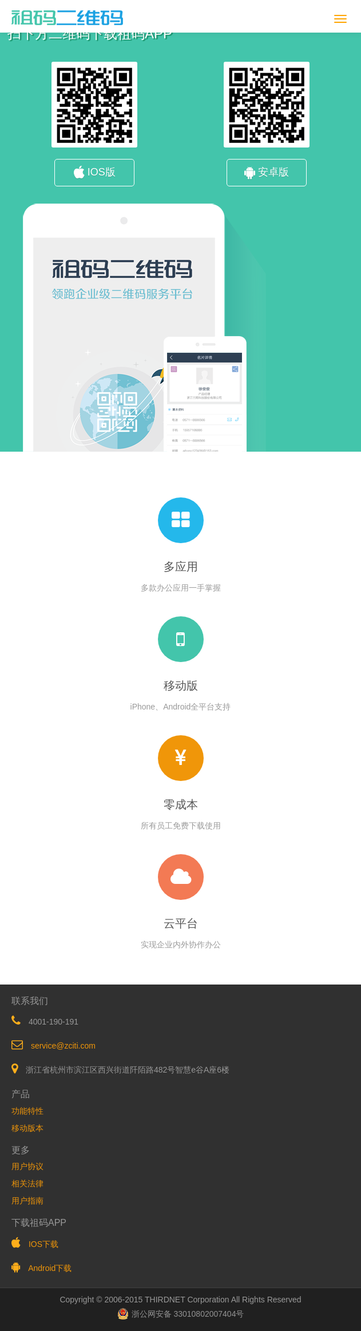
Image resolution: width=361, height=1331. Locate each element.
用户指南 (27, 1200)
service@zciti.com (63, 1045)
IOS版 (95, 172)
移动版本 (27, 1128)
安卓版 (266, 172)
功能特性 (27, 1110)
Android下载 (50, 1268)
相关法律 (27, 1183)
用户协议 (27, 1166)
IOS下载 (43, 1244)
